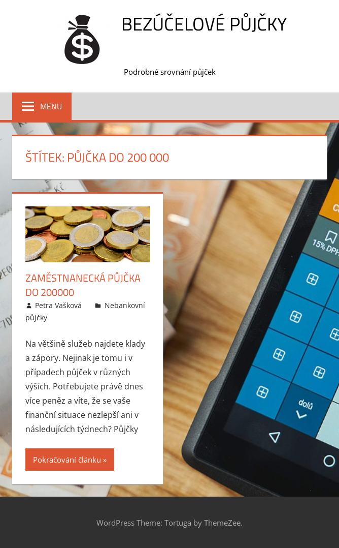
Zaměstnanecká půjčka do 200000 (83, 285)
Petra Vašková (58, 305)
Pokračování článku (67, 459)
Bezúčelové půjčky (204, 24)
